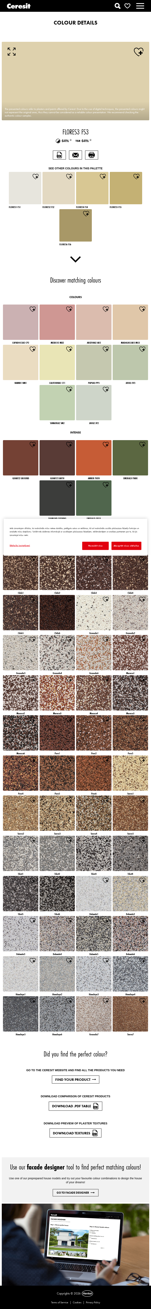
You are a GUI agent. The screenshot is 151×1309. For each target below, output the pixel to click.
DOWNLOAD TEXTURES (75, 1133)
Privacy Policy (93, 1302)
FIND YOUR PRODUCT (75, 1079)
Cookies (77, 1302)
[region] (75, 537)
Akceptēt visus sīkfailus (126, 545)
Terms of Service (59, 1302)
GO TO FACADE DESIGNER (76, 1192)
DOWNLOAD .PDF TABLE (75, 1106)
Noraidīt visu (95, 545)
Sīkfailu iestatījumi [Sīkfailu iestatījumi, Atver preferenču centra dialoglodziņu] (20, 545)
